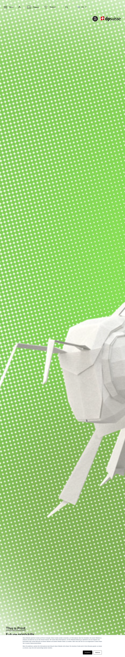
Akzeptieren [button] (87, 652)
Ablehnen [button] (97, 652)
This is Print (16, 628)
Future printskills (20, 634)
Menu (11, 7)
